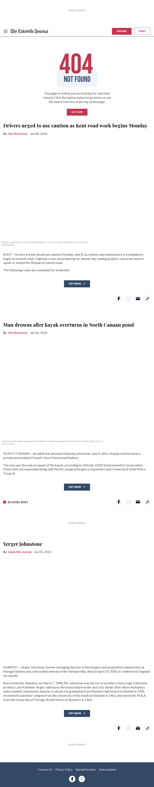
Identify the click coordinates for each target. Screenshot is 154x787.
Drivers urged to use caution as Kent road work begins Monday (75, 125)
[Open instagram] (82, 779)
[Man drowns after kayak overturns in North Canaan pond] (77, 387)
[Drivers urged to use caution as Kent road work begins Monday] (77, 188)
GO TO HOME (77, 112)
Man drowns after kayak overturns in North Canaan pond (68, 324)
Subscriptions (108, 769)
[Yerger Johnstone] (77, 607)
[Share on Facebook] (119, 298)
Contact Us (45, 769)
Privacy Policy (63, 769)
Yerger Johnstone (22, 544)
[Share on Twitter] (128, 298)
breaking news (18, 502)
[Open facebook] (72, 779)
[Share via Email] (138, 298)
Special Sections (86, 769)
